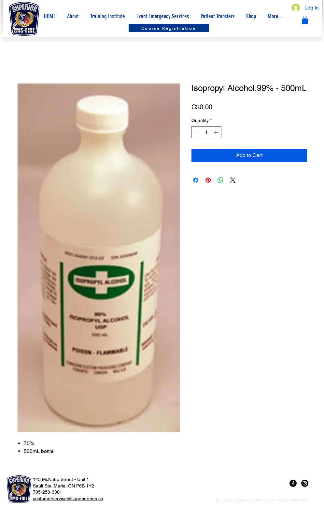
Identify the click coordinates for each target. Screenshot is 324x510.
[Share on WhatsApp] (220, 180)
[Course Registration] (169, 28)
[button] (275, 16)
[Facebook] (293, 483)
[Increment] (216, 132)
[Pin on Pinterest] (208, 180)
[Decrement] (196, 132)
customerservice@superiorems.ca (68, 498)
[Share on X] (233, 180)
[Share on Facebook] (196, 180)
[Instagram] (304, 483)
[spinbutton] (206, 132)
